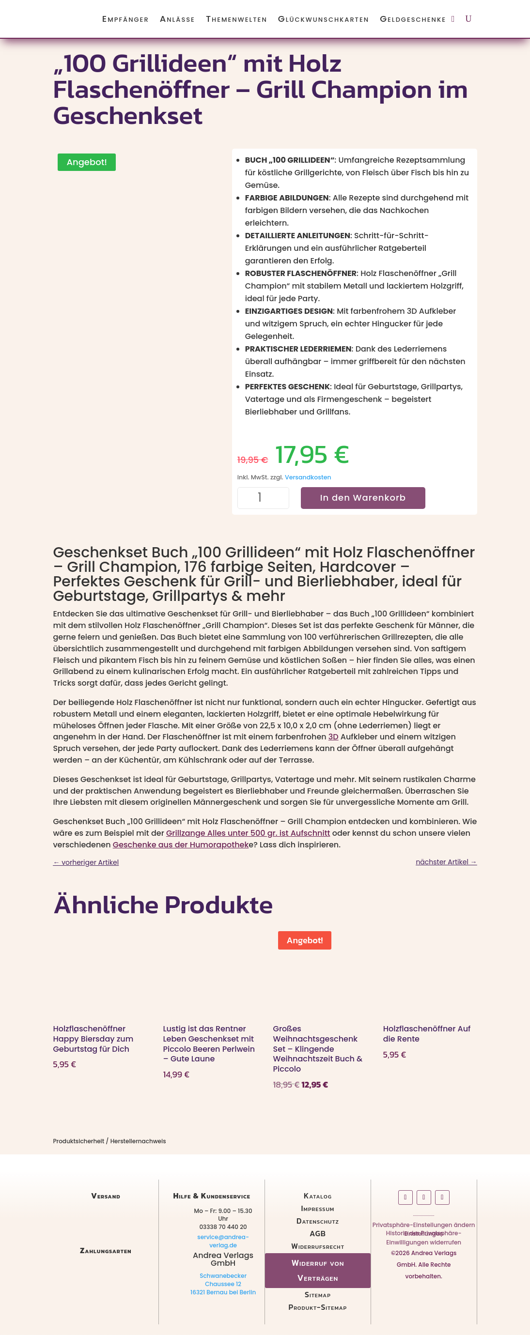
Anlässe (177, 19)
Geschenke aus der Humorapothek (181, 844)
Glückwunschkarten (323, 19)
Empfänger (125, 19)
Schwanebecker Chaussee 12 (223, 1280)
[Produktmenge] (263, 498)
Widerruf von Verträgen (317, 1270)
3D (333, 736)
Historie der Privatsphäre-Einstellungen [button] (424, 1235)
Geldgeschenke (413, 19)
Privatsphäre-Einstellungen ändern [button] (424, 1227)
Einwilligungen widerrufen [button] (423, 1244)
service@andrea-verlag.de (223, 1241)
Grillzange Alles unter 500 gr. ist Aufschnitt (248, 833)
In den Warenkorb (363, 497)
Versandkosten (308, 477)
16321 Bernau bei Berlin (223, 1292)
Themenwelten (236, 19)
